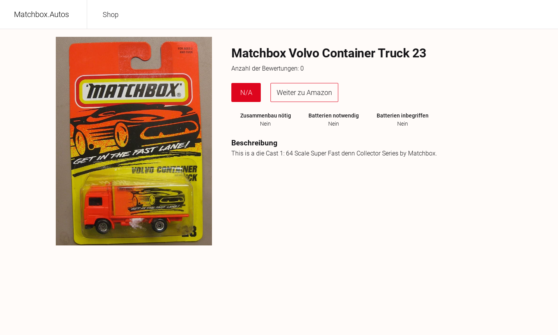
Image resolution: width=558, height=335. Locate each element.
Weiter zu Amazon (304, 92)
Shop (111, 14)
